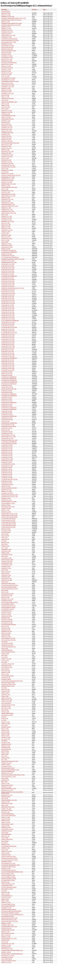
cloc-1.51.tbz (4, 778)
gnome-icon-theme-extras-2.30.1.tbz (10, 175)
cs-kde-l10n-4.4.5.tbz (6, 455)
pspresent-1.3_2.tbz (6, 161)
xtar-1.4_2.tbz (5, 108)
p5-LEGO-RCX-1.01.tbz (7, 609)
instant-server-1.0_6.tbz (7, 45)
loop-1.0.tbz (4, 725)
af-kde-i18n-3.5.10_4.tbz (7, 337)
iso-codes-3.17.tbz (6, 530)
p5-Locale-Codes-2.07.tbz (8, 904)
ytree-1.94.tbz (5, 534)
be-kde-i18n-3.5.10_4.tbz (8, 335)
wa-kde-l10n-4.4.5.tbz (7, 419)
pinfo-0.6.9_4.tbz (5, 670)
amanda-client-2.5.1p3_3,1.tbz (9, 515)
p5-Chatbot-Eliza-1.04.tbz (8, 880)
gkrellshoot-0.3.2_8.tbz (7, 202)
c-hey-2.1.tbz (4, 837)
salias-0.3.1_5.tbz (6, 636)
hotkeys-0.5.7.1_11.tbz (7, 173)
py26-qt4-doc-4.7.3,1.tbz (7, 943)
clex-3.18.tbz (4, 798)
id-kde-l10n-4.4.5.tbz (6, 469)
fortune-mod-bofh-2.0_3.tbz (8, 776)
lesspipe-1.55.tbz (5, 505)
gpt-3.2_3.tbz (4, 168)
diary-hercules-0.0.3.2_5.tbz (8, 42)
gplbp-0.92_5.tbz (5, 197)
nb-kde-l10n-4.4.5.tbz (7, 417)
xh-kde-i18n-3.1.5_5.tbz (7, 274)
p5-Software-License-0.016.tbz (9, 38)
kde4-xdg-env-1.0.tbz (6, 948)
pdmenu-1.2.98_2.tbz (7, 141)
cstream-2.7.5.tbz (6, 737)
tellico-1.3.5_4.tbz (6, 14)
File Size (34, 9)
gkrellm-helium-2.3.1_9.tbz (8, 195)
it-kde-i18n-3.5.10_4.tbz (7, 349)
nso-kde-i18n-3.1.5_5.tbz (7, 339)
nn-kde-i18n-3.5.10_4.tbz (8, 341)
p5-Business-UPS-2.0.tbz (8, 506)
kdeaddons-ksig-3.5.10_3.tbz (9, 262)
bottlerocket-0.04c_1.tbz (7, 807)
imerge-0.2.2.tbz (5, 742)
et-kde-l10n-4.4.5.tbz (6, 428)
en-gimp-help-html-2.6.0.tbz (8, 525)
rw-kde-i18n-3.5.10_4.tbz (7, 284)
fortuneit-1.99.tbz (5, 796)
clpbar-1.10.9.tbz (5, 822)
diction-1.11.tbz (5, 783)
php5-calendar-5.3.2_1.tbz (8, 863)
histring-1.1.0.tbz (5, 745)
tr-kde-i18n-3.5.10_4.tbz (7, 266)
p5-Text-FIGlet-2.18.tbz (7, 675)
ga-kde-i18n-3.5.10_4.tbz (8, 354)
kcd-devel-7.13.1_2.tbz (7, 599)
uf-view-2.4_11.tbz (6, 69)
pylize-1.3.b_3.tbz (6, 117)
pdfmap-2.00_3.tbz (6, 153)
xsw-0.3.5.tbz (4, 100)
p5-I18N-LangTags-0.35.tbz (8, 909)
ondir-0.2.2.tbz (5, 692)
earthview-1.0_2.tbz (6, 219)
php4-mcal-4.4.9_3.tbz (7, 559)
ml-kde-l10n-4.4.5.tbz (6, 446)
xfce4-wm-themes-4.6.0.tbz (8, 856)
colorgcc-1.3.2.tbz (6, 854)
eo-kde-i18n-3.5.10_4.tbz (8, 330)
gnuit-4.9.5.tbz (5, 751)
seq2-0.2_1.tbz (5, 882)
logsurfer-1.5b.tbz (6, 727)
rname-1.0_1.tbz (5, 628)
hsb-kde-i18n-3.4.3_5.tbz (7, 301)
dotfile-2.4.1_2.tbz (6, 228)
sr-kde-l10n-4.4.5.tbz (6, 390)
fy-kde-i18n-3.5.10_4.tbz (7, 344)
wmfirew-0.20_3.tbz (6, 137)
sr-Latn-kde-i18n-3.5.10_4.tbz (9, 327)
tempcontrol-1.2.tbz (6, 578)
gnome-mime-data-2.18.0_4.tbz (9, 921)
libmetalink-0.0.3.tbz (6, 43)
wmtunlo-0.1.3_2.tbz (6, 110)
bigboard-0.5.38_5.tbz (7, 49)
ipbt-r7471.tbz (5, 710)
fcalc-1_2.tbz (4, 214)
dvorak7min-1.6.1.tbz (6, 803)
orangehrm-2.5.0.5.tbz (7, 493)
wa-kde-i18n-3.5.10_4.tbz (8, 267)
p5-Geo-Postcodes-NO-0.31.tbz (9, 585)
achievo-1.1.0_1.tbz (6, 851)
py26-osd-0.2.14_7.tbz (7, 163)
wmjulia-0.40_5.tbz (6, 136)
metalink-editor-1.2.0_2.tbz (8, 35)
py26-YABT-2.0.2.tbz (6, 667)
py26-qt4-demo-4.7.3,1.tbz (8, 435)
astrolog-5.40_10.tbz (6, 238)
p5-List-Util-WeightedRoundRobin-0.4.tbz (12, 871)
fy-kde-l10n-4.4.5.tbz (6, 482)
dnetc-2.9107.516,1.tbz (7, 47)
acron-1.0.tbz (4, 849)
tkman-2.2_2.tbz (5, 429)
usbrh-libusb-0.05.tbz (6, 554)
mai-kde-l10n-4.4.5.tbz (7, 458)
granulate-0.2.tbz (5, 747)
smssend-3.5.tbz (5, 634)
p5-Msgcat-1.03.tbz (6, 861)
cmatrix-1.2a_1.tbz (6, 808)
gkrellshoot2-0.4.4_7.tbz (7, 178)
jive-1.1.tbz (4, 756)
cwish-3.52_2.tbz (5, 818)
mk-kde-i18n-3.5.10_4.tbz (8, 318)
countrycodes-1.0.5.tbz (7, 829)
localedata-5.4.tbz (6, 947)
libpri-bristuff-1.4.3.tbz (7, 889)
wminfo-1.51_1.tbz (6, 139)
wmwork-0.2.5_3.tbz (6, 125)
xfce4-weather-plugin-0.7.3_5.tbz (10, 81)
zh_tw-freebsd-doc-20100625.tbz (10, 257)
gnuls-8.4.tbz (4, 718)
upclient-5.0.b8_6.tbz (6, 561)
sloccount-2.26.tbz (6, 612)
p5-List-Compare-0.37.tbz (8, 651)
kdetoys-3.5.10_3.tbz (6, 373)
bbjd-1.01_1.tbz (5, 836)
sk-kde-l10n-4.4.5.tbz (6, 375)
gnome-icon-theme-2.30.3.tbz (9, 488)
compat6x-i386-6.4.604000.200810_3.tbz (12, 950)
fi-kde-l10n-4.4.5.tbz (6, 481)
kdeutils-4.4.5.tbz (5, 13)
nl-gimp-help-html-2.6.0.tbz (8, 527)
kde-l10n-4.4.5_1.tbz (6, 59)
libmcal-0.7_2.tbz (5, 936)
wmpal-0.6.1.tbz (5, 134)
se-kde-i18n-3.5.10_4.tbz (7, 317)
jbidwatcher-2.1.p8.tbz (7, 170)
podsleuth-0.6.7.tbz (6, 489)
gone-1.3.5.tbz (5, 752)
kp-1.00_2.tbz (5, 172)
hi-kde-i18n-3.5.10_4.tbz (7, 353)
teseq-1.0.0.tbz (5, 573)
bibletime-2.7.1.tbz (6, 28)
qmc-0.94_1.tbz (5, 122)
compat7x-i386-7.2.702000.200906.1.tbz (12, 953)
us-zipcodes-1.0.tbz (6, 558)
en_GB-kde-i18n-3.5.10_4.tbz (9, 332)
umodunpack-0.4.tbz (6, 563)
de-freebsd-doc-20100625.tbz (9, 358)
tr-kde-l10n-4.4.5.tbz (6, 399)
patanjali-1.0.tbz (5, 617)
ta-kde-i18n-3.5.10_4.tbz (7, 329)
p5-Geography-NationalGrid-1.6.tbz (10, 865)
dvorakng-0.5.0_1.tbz (6, 773)
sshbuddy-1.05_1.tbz (6, 127)
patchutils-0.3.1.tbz (6, 907)
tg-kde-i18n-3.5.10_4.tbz (7, 272)
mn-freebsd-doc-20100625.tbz (9, 382)
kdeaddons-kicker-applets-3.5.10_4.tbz (11, 23)
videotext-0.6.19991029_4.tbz (9, 102)
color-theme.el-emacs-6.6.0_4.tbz (10, 142)
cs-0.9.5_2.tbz (5, 233)
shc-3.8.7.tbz (4, 941)
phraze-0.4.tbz (5, 653)
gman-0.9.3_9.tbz (6, 201)
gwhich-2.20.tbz (5, 757)
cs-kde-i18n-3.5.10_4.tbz (7, 365)
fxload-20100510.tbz (6, 895)
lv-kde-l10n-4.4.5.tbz (6, 476)
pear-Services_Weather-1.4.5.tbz (10, 912)
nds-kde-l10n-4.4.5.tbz (7, 438)
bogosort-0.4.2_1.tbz (6, 795)
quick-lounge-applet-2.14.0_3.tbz (10, 40)
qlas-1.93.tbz (4, 590)
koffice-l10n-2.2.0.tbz (6, 245)
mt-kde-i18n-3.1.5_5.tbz (7, 305)
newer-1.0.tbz (5, 696)
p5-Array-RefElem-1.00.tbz (8, 877)
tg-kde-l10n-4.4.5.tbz (6, 400)
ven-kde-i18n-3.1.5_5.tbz (7, 264)
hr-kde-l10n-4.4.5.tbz (6, 474)
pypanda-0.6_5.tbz (6, 160)
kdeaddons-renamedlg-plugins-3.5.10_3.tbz (12, 288)
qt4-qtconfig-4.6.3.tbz (6, 392)
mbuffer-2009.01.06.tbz (7, 713)
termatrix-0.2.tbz (5, 576)
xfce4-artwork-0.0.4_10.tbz (8, 78)
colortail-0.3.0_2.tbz (6, 830)
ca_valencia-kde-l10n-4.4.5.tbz (9, 479)
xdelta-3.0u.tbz (5, 539)
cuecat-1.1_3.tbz (5, 231)
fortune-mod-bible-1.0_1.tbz (8, 788)
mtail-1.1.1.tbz (5, 674)
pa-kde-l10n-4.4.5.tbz (7, 414)
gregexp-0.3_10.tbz (6, 90)
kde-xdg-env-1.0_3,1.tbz (7, 955)
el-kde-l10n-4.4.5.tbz (6, 470)
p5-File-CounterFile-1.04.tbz (8, 878)
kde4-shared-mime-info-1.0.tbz (9, 918)
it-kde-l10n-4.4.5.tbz (6, 385)
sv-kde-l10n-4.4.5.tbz (6, 371)
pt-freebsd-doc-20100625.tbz (9, 407)
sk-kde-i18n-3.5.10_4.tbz (7, 260)
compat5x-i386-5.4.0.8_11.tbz (9, 926)
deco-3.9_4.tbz (5, 735)
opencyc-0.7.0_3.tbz (6, 580)
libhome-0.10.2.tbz (6, 52)
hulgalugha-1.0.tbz (6, 744)
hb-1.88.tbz (4, 740)
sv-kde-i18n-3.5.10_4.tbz (7, 255)
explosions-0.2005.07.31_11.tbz (9, 206)
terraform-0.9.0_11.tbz (7, 83)
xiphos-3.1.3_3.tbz (6, 66)
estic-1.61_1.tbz (5, 223)
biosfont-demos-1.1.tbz (7, 824)
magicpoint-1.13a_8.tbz (7, 98)
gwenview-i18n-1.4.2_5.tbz (8, 166)
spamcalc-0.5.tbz (5, 629)
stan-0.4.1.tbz (5, 592)
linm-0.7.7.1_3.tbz (6, 614)
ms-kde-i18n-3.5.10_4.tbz (8, 303)
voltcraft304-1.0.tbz (6, 549)
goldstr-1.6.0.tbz (5, 764)
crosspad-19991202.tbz (7, 813)
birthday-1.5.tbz (5, 844)
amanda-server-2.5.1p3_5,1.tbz (9, 496)
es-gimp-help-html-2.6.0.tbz (8, 522)
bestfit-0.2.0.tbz (5, 820)
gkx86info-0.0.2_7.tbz (7, 209)
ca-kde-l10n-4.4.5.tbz (6, 477)
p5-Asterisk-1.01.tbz (6, 600)
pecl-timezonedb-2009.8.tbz (8, 624)
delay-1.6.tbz (4, 805)
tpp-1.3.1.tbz (4, 570)
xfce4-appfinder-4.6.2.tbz (7, 424)
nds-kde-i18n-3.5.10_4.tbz (8, 293)
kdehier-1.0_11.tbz (6, 962)
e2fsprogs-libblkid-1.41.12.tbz (9, 800)
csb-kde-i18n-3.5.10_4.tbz (8, 322)
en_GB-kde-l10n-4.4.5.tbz (8, 464)
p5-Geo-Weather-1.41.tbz (8, 503)
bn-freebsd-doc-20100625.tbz (9, 395)
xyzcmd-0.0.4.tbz (5, 532)
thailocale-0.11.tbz (6, 575)
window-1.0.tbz (5, 546)
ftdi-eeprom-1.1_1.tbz (7, 790)
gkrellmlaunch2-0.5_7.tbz (8, 165)
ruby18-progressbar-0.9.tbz (8, 646)
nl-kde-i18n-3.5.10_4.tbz (7, 310)
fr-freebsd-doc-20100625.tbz (8, 250)
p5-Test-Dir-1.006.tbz (6, 619)
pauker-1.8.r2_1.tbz (6, 131)
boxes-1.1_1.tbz (5, 817)
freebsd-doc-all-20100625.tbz (9, 62)
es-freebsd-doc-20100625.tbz (9, 380)
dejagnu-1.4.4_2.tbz (6, 491)
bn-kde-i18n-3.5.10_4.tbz (8, 347)
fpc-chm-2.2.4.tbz (6, 897)
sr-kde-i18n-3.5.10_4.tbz (7, 324)
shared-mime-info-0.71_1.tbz (9, 919)
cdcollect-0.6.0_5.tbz (6, 30)
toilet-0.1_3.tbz (5, 105)
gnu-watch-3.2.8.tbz (6, 766)
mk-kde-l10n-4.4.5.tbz (7, 387)
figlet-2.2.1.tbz (5, 899)
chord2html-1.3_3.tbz (6, 230)
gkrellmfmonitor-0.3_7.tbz (8, 204)
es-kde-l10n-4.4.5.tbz (6, 457)
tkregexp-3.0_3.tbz (6, 146)
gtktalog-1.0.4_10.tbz (6, 112)
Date (44, 9)
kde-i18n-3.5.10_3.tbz (7, 67)
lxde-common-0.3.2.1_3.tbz (8, 436)
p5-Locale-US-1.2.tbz (7, 622)
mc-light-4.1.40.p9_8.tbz (7, 663)
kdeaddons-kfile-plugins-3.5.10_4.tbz (11, 25)
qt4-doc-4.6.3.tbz (5, 528)
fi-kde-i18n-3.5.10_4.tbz (7, 361)
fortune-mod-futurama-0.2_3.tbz (9, 761)
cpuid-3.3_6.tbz (5, 825)
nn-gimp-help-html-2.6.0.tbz (8, 523)
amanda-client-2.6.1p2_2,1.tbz (9, 513)
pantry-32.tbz (4, 581)
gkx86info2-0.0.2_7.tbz (7, 199)
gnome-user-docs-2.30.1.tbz (8, 388)
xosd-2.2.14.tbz (5, 421)
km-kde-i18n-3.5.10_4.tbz (8, 289)
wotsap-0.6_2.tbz (5, 120)
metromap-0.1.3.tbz (6, 37)
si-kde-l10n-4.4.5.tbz (6, 412)
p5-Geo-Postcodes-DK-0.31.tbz (9, 588)
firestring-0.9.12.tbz (6, 928)
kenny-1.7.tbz (4, 728)
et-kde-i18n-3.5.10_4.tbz (7, 306)
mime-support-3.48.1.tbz (7, 933)
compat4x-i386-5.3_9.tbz (7, 929)
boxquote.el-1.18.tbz (6, 810)
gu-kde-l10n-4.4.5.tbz (7, 445)
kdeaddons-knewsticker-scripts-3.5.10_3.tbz (12, 259)
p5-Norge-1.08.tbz (6, 679)
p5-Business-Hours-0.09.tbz (8, 426)
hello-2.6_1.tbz (5, 730)
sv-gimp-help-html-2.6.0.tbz (8, 518)
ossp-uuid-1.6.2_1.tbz (7, 645)
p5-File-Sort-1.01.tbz (6, 595)
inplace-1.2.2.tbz (5, 723)
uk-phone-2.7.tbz (5, 566)
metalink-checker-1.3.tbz (7, 686)
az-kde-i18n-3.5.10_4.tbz (7, 370)
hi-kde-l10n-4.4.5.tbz (6, 472)
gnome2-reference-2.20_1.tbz (9, 187)
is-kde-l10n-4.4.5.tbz (6, 467)
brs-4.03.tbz (4, 842)
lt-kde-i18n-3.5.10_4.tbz (7, 351)
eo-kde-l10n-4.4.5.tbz (7, 247)
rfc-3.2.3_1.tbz (5, 660)
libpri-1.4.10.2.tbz (5, 935)
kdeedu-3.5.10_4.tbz (6, 253)
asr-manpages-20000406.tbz (9, 846)
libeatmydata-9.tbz (6, 749)
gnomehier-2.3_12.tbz (7, 957)
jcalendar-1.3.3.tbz (6, 243)
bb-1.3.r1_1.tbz (5, 240)
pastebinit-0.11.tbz (6, 568)
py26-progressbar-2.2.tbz (8, 883)
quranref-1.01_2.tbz (6, 148)
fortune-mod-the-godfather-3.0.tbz (10, 769)
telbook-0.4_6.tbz (5, 88)
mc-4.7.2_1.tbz (5, 76)
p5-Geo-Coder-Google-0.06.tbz (9, 517)
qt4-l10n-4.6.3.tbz (6, 486)
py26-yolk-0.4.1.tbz (6, 665)
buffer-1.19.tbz (5, 900)
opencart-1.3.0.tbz (6, 54)
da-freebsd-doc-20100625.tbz (9, 423)
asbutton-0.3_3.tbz (6, 235)
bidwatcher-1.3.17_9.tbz (7, 221)
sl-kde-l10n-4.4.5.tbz (6, 397)
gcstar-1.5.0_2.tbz (6, 33)
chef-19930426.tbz (6, 834)
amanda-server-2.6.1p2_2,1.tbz (9, 494)
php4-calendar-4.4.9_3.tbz (8, 638)
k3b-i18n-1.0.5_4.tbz (6, 72)
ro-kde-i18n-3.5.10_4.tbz (7, 286)
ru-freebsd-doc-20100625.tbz (9, 441)
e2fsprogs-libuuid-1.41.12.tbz (9, 938)
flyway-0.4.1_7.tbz (6, 207)
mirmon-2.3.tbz (5, 711)
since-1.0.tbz (4, 648)
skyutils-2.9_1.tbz (6, 868)
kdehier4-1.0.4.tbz (6, 952)
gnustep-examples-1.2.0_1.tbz (9, 440)
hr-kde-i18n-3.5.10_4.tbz (7, 312)
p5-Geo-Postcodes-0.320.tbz (9, 887)
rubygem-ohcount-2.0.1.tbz (8, 605)
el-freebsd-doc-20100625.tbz (9, 383)
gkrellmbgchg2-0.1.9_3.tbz (8, 194)
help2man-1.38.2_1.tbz (7, 924)
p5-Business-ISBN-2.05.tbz (8, 866)
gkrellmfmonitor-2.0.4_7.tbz (8, 184)
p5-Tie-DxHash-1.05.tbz (7, 604)
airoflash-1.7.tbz (5, 847)
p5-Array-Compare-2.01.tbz (8, 50)
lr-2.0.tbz (3, 716)
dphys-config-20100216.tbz (8, 815)
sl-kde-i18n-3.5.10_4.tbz (7, 296)
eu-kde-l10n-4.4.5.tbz (7, 431)
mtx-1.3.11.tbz (5, 669)
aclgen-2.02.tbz (5, 853)
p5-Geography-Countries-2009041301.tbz (12, 914)
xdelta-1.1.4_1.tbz (6, 902)
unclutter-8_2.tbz (5, 113)
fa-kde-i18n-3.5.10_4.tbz (7, 359)
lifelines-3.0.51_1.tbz (6, 699)
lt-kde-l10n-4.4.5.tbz (6, 462)
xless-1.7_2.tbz (5, 96)
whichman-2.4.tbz (6, 551)
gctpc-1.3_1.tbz (5, 894)
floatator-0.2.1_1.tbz (6, 216)
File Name (4, 9)
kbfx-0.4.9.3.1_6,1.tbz (7, 64)
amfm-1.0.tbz (4, 242)
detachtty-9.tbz (5, 780)
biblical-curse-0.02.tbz (7, 785)
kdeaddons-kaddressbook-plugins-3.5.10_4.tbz (13, 18)
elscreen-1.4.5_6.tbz (6, 182)
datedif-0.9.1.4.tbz (6, 827)
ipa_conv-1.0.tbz (5, 739)
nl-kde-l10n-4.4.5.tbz (6, 406)
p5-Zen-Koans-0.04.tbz (7, 593)
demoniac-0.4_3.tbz (6, 218)
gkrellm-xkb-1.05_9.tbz (7, 180)
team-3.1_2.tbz (5, 597)
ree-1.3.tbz (4, 662)
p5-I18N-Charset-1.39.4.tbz (8, 870)
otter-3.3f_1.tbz (5, 689)
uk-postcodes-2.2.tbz (6, 564)
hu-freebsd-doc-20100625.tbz (9, 276)
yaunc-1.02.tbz (5, 535)
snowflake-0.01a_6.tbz (7, 132)
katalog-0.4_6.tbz (5, 26)
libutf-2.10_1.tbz (5, 892)
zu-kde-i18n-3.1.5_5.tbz (7, 277)
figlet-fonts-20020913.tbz (7, 771)
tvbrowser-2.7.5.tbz (6, 91)
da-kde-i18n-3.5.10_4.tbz (8, 315)
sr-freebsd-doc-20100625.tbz (9, 416)
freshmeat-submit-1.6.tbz (7, 768)
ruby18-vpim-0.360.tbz (7, 643)
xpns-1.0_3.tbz (5, 95)
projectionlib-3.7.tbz (6, 610)
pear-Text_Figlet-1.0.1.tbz (8, 682)
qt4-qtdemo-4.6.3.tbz (6, 55)
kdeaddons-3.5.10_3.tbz (7, 16)
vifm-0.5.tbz (4, 544)
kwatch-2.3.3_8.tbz (6, 74)
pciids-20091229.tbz (6, 959)
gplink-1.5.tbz (4, 754)
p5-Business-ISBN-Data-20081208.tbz (11, 911)
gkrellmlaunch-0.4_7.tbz (7, 211)
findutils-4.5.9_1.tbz (6, 762)
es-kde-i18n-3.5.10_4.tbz (7, 356)
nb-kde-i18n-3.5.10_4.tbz (8, 279)
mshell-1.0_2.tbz (5, 672)
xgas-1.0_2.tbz (5, 103)
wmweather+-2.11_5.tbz (7, 86)
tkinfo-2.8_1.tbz (5, 149)
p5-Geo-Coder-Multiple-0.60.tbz (9, 602)
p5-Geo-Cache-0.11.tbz (7, 873)
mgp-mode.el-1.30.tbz (7, 715)
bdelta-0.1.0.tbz (5, 931)
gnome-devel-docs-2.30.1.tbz (9, 443)
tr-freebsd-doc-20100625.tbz (8, 409)
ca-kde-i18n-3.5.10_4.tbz (7, 313)
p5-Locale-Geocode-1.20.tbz (8, 587)
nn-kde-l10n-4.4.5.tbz (7, 433)
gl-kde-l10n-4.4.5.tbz (6, 452)
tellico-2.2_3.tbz (5, 21)
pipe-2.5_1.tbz (5, 158)
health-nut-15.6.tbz (6, 698)
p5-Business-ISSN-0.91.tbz (8, 684)
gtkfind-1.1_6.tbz (5, 185)
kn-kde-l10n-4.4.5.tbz (6, 453)
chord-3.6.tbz (4, 832)
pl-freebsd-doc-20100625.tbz (9, 394)
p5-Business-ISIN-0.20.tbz (8, 583)
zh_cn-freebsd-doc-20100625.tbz (10, 320)
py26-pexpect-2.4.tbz (6, 885)
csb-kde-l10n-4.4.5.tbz (7, 484)
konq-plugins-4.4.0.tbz (7, 57)
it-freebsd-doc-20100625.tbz (8, 378)
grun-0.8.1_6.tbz (5, 192)
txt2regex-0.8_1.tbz (6, 499)
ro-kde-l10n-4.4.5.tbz (6, 411)
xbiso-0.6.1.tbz (5, 542)
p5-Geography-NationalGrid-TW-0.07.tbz (12, 681)
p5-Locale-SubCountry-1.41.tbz (9, 860)
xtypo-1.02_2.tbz (5, 107)
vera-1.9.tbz (4, 556)
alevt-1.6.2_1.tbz (5, 236)
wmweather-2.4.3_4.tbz (7, 93)
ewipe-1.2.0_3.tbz (6, 224)
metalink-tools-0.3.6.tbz (7, 119)
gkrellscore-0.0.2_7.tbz (7, 190)
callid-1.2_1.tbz (5, 510)
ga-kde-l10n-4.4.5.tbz (7, 460)
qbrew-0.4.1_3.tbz (6, 71)
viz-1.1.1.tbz (4, 547)
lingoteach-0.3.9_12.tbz (7, 151)
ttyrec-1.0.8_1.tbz (6, 571)
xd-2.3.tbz (4, 540)
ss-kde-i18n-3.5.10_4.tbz (7, 283)
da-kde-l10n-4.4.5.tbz (7, 450)
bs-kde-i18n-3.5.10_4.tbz (7, 295)
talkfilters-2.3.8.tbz (6, 923)
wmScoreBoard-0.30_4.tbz (8, 115)
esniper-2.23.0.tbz (6, 508)
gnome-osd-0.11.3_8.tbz (7, 84)
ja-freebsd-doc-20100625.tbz (9, 402)
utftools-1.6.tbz (5, 552)
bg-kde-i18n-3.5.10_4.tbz (8, 334)
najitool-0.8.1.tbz (5, 694)
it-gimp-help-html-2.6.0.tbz (8, 520)
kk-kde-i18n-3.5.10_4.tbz (7, 281)
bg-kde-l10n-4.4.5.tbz (7, 404)
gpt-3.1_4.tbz (4, 189)
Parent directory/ (5, 11)
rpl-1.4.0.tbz (4, 657)
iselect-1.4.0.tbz (5, 733)
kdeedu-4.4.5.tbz (5, 248)
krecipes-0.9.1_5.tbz (6, 61)
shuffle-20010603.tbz (6, 650)
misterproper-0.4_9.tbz (7, 154)
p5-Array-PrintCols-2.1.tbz (8, 875)
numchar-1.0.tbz (5, 691)
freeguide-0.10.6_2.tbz (7, 31)
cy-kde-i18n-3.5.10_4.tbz (7, 366)
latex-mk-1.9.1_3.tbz (6, 144)
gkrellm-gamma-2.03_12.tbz (8, 213)
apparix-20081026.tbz (7, 839)
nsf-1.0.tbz (4, 687)
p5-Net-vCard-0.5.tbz (6, 621)
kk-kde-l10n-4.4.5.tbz (6, 448)
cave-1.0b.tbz (4, 841)
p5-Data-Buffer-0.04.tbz (7, 916)
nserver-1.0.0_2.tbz (6, 701)
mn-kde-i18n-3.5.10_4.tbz (8, 346)
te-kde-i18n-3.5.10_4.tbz (7, 271)
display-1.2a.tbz (5, 801)
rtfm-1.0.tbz (4, 655)
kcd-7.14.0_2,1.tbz (6, 708)
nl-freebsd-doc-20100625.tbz (9, 377)
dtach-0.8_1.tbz (5, 812)
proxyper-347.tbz (5, 677)
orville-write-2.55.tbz (6, 616)
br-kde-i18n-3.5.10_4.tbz (7, 368)
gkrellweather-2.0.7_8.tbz (8, 177)
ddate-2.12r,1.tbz (5, 226)
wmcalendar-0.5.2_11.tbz (8, 79)
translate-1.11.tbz (6, 498)
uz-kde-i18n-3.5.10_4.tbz (7, 308)
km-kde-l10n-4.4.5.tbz (7, 465)
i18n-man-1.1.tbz (5, 706)
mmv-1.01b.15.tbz (6, 703)
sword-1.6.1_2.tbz (6, 511)
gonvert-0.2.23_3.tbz (6, 156)
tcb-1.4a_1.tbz (5, 626)
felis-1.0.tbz (4, 781)
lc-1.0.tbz (3, 720)
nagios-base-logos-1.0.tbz (8, 704)
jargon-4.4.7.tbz (5, 722)
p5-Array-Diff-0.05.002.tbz (8, 906)
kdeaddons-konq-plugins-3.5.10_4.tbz (11, 20)
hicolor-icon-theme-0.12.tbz (8, 960)
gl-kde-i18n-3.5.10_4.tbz (7, 298)
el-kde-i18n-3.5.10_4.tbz (7, 363)
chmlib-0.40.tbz (5, 940)
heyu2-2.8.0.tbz (5, 732)
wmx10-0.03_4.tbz (6, 124)
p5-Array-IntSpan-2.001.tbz (8, 640)
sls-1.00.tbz (4, 641)
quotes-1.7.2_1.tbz (6, 658)
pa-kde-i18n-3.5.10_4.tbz (8, 342)
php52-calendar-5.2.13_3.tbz (9, 501)
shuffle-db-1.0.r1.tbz (6, 631)
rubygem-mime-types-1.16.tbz (9, 858)
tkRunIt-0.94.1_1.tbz (6, 129)
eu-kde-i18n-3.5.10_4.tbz (8, 300)
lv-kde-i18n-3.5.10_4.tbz (7, 325)
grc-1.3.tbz (4, 759)
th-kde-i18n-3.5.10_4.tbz (7, 291)
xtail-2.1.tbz (4, 537)
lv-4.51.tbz (4, 890)
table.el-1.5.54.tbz (6, 633)
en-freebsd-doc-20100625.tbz (9, 252)
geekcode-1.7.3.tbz (6, 786)
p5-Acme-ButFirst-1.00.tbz (8, 607)
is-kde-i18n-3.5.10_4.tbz (7, 269)
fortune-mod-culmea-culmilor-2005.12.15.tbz (13, 774)
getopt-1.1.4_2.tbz (6, 945)
